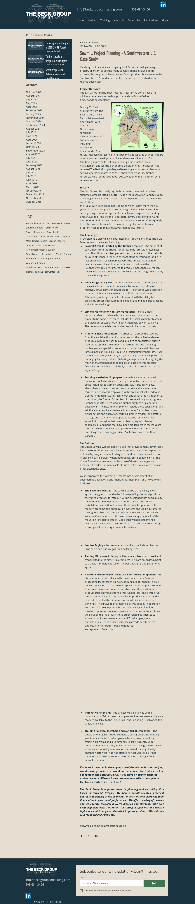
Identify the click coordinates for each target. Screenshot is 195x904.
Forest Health (51, 227)
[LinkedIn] (163, 4)
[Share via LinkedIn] (96, 835)
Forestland (52, 232)
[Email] (110, 883)
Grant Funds (32, 236)
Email (83, 877)
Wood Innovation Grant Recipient (43, 267)
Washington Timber (51, 258)
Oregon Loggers (57, 241)
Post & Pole (49, 245)
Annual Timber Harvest (38, 223)
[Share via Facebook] (81, 835)
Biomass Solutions (60, 223)
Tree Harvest (32, 258)
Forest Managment (35, 232)
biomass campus (34, 271)
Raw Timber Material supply (40, 249)
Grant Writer (46, 236)
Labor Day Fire (62, 236)
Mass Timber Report (36, 241)
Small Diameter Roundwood (40, 254)
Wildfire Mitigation (35, 263)
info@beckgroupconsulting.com (99, 9)
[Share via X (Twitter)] (88, 835)
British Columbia (34, 227)
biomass (66, 267)
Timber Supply (63, 254)
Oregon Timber (34, 245)
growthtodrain (52, 271)
